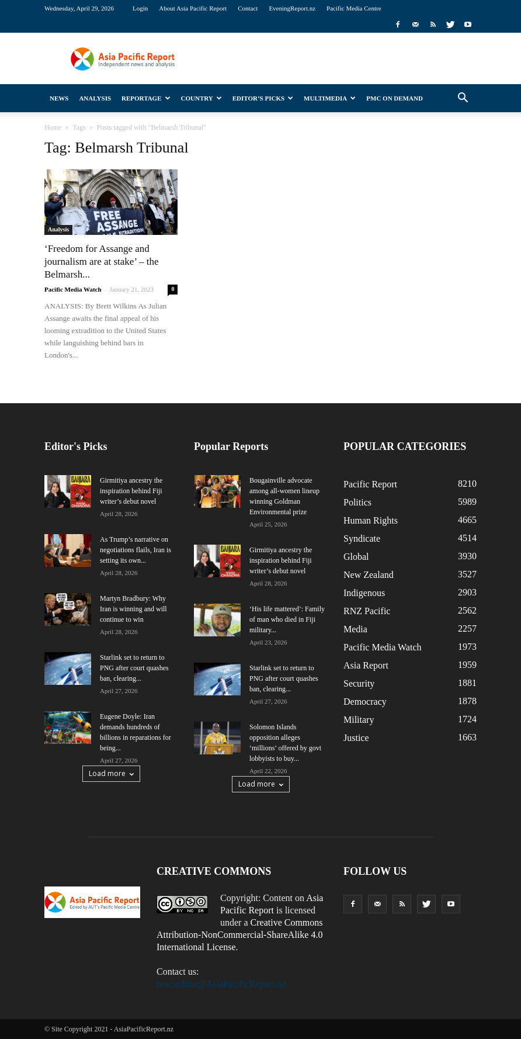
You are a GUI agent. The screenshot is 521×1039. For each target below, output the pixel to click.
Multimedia (330, 98)
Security (358, 683)
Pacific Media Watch (73, 289)
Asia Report (365, 665)
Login (140, 8)
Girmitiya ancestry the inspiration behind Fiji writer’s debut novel (131, 490)
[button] (463, 98)
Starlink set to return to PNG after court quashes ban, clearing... (134, 668)
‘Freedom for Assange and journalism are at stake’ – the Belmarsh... (101, 261)
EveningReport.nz (292, 8)
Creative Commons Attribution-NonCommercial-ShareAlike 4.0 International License (240, 934)
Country (201, 98)
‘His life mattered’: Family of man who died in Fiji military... (287, 619)
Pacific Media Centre (354, 8)
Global (356, 557)
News (59, 98)
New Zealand (368, 575)
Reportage (145, 98)
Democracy (365, 701)
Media (355, 629)
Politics (357, 502)
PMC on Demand (394, 98)
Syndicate (361, 538)
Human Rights (370, 520)
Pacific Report (370, 484)
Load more (111, 773)
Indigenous (364, 593)
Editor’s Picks (262, 98)
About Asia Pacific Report (193, 8)
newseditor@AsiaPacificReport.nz (221, 984)
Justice (356, 738)
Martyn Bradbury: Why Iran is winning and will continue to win (133, 609)
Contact (248, 8)
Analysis (95, 98)
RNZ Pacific (366, 611)
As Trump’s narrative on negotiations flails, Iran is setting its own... (135, 549)
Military (358, 720)
